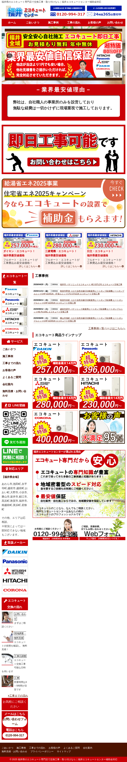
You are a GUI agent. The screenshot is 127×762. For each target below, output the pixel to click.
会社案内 (7, 384)
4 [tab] (71, 79)
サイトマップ (64, 751)
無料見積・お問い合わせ (14, 393)
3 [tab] (66, 79)
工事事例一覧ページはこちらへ (106, 328)
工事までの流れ (11, 363)
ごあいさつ (32, 22)
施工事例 (53, 22)
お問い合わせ (115, 22)
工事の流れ (73, 22)
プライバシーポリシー (42, 751)
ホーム (12, 22)
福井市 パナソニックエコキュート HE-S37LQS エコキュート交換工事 (91, 284)
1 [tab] (56, 79)
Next (117, 55)
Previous (8, 55)
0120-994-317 (14, 735)
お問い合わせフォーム (15, 722)
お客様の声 (94, 22)
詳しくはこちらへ (28, 266)
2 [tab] (61, 79)
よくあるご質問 (11, 377)
